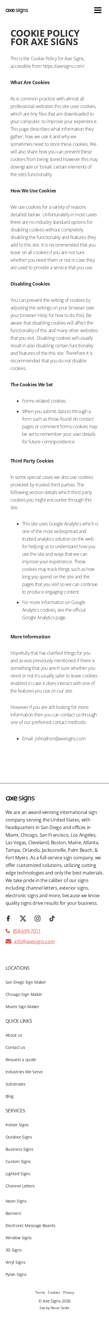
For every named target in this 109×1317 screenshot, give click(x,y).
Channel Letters (20, 1186)
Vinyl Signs (15, 1262)
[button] (97, 10)
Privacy (68, 1292)
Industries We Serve (24, 1072)
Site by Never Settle (54, 1307)
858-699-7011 (27, 931)
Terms (40, 1292)
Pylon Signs (16, 1274)
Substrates (16, 1084)
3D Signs (14, 1250)
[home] (17, 10)
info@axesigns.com (34, 941)
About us (14, 1035)
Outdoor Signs (19, 1137)
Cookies (54, 1292)
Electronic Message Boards (31, 1225)
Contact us (15, 1047)
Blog (10, 1096)
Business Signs (19, 1149)
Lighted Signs (18, 1173)
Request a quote (21, 1059)
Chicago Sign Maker (24, 994)
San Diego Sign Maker (26, 982)
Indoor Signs (17, 1124)
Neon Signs (16, 1201)
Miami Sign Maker (22, 1006)
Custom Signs (18, 1161)
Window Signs (19, 1237)
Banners (13, 1213)
